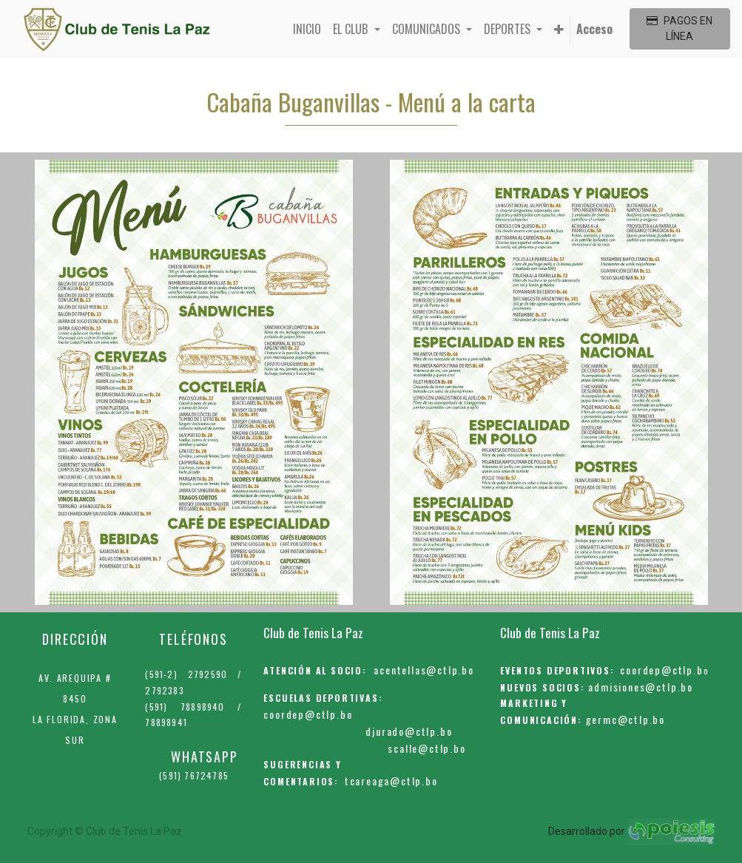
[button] (559, 29)
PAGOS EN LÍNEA (679, 28)
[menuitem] (307, 29)
